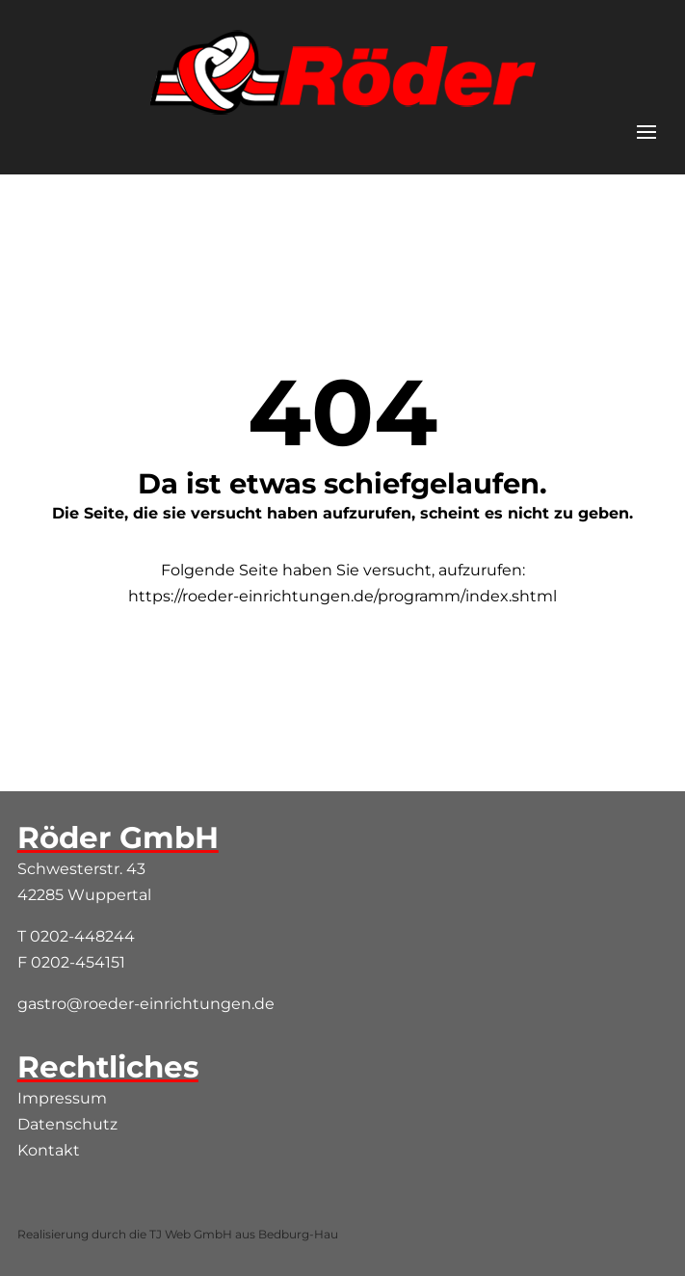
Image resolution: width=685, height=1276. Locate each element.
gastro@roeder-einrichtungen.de (146, 1004)
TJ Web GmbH (190, 1234)
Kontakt (48, 1150)
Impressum (62, 1098)
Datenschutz (67, 1124)
